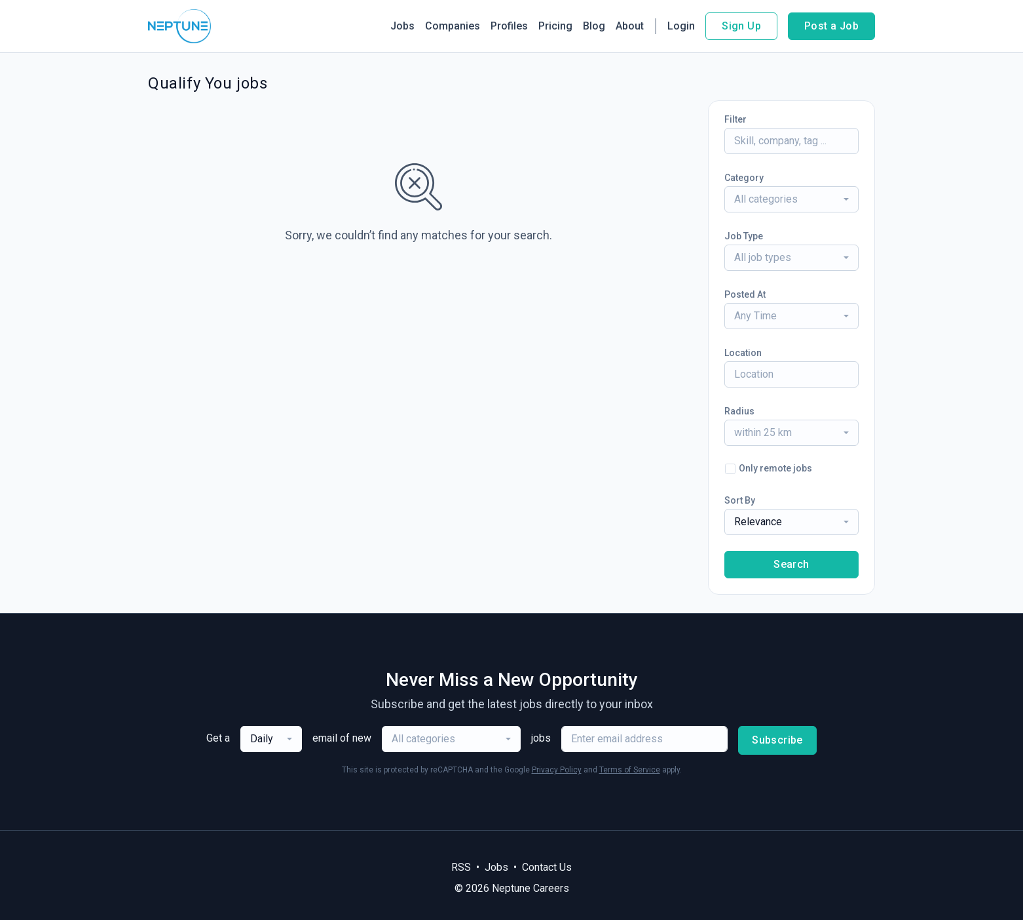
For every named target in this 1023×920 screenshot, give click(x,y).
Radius (739, 411)
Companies (452, 26)
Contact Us (547, 867)
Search (791, 564)
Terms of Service (629, 769)
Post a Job (831, 26)
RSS (461, 867)
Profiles (509, 26)
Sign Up (741, 26)
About (630, 26)
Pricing (555, 26)
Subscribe (777, 740)
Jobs (402, 26)
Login (681, 26)
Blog (594, 26)
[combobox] (791, 199)
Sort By (739, 500)
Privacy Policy (557, 769)
